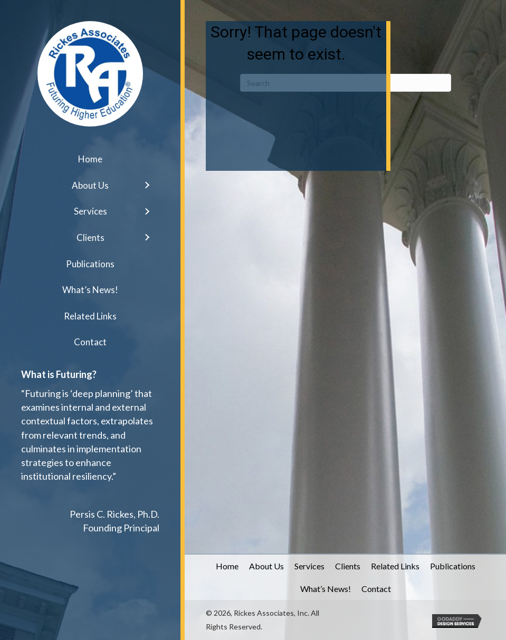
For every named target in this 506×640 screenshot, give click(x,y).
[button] (146, 185)
